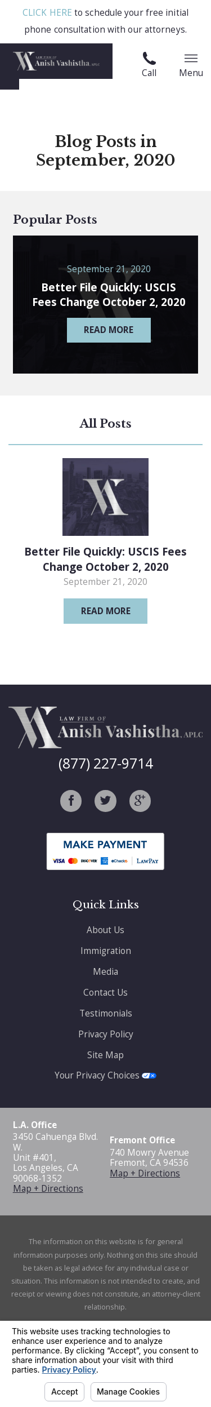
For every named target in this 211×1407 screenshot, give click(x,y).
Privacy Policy (105, 1034)
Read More (106, 611)
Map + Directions (48, 1189)
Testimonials (105, 1013)
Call (149, 65)
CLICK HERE (47, 13)
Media (105, 972)
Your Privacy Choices (105, 1075)
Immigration (105, 951)
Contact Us (105, 992)
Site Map (105, 1055)
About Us (105, 930)
